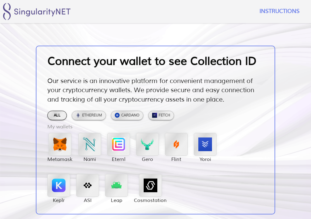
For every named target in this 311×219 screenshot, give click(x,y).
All (57, 115)
